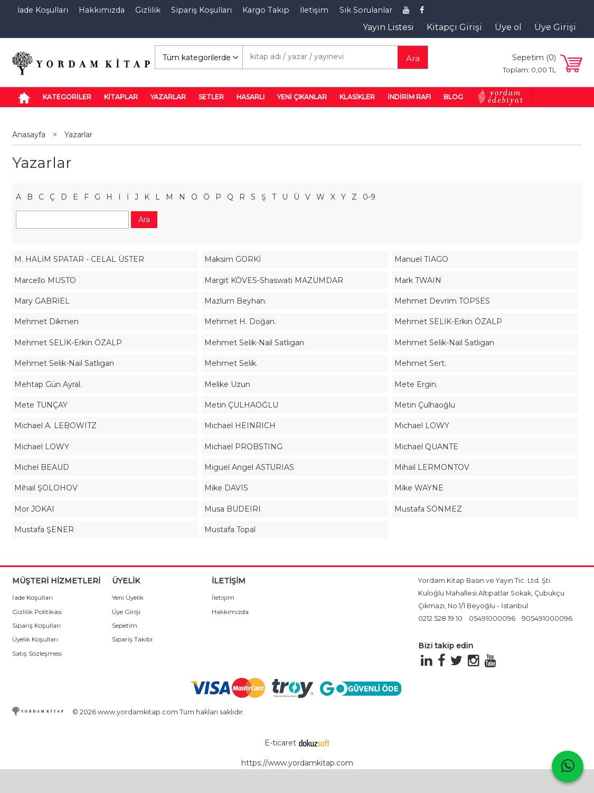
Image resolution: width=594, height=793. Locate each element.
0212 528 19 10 (440, 618)
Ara (413, 58)
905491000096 (547, 618)
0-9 (369, 197)
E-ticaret (280, 743)
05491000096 (492, 618)
